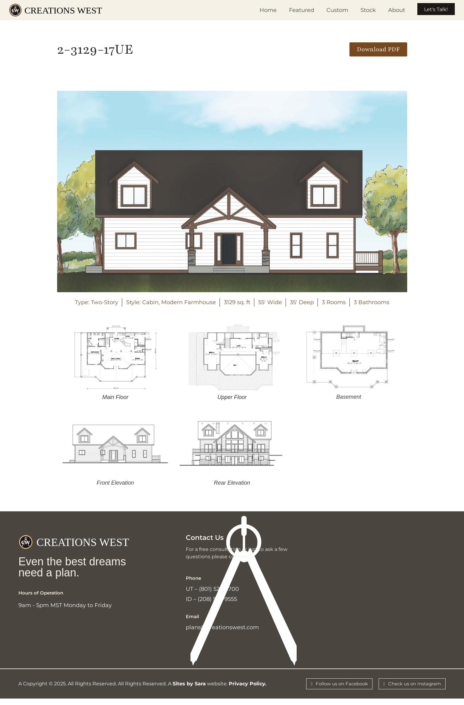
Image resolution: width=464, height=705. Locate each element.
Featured (293, 10)
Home (260, 10)
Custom (329, 10)
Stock (360, 10)
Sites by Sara (189, 689)
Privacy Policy (247, 689)
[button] (378, 49)
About (388, 10)
